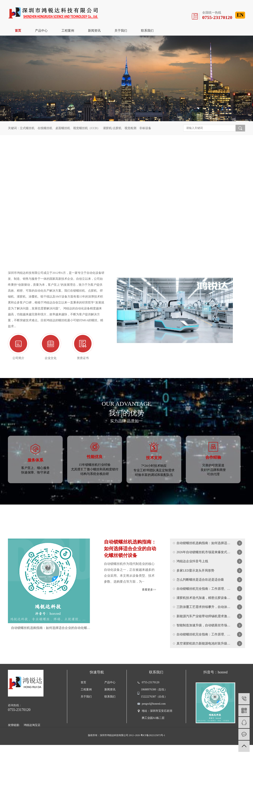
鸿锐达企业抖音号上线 (192, 575)
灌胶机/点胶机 (112, 128)
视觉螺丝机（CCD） (86, 128)
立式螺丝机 (27, 128)
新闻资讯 (94, 30)
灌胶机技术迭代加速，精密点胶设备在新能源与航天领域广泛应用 (204, 625)
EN (240, 15)
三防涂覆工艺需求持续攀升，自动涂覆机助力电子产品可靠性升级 (204, 638)
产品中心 (41, 30)
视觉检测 (130, 128)
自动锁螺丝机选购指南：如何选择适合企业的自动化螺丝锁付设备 (50, 632)
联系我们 (147, 30)
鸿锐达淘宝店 (32, 772)
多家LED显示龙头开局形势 (195, 587)
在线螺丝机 (45, 128)
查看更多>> (149, 594)
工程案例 (67, 30)
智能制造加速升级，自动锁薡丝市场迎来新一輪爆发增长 (204, 663)
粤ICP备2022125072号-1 (153, 782)
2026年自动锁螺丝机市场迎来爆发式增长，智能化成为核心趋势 (204, 562)
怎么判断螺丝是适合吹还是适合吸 (200, 600)
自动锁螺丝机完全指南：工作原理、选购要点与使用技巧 (204, 612)
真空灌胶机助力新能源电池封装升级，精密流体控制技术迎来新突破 (204, 688)
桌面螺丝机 (62, 128)
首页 (18, 30)
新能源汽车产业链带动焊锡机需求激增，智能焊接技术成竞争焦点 (204, 650)
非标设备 (145, 128)
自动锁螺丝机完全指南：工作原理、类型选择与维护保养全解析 (204, 676)
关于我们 (120, 30)
